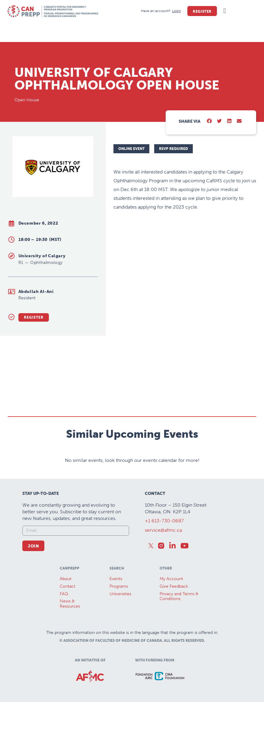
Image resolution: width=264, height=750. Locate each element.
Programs (119, 586)
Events (116, 578)
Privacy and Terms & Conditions (179, 596)
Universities (120, 593)
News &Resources (70, 604)
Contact (67, 586)
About (66, 578)
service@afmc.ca (163, 530)
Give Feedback (174, 586)
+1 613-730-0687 (164, 521)
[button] (224, 11)
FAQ (64, 593)
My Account (171, 578)
